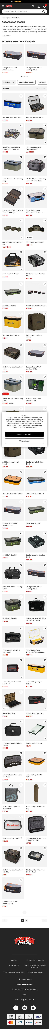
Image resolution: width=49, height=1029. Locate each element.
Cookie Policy (31, 427)
